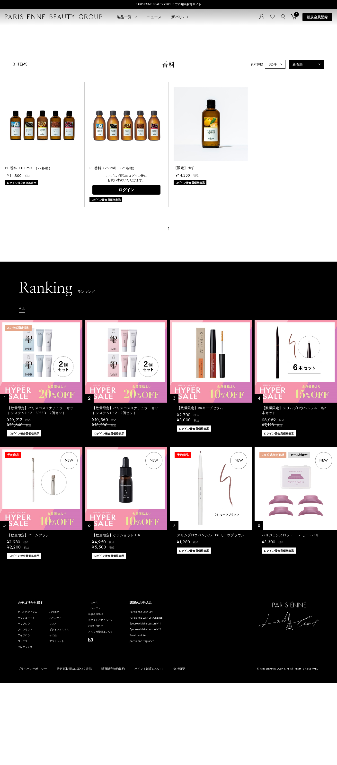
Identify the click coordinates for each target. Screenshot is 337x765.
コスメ (60, 700)
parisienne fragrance (164, 722)
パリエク (61, 685)
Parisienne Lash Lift (163, 685)
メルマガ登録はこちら (116, 712)
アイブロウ (26, 714)
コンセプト (108, 683)
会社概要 (179, 751)
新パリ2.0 (179, 16)
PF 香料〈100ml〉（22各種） (28, 241)
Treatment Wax (160, 714)
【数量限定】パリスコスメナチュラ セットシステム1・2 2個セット (125, 483)
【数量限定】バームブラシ (28, 608)
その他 (60, 714)
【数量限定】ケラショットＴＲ (116, 608)
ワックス (24, 722)
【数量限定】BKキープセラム (200, 481)
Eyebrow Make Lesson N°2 (168, 707)
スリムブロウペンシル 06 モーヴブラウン (211, 608)
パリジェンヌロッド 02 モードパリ (290, 608)
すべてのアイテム (30, 685)
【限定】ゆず (184, 241)
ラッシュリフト (29, 692)
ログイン (126, 262)
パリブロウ (26, 700)
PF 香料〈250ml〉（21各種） (112, 241)
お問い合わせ (109, 705)
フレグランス (27, 729)
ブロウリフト (27, 707)
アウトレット (64, 722)
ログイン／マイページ (116, 697)
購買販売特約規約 (113, 751)
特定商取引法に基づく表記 (74, 751)
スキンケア (63, 692)
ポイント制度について (149, 751)
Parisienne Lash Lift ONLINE (169, 692)
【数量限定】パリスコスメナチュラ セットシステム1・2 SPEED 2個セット (40, 483)
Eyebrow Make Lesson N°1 (168, 700)
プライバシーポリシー (32, 751)
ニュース (154, 16)
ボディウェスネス (67, 707)
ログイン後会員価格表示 (24, 507)
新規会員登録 (317, 17)
